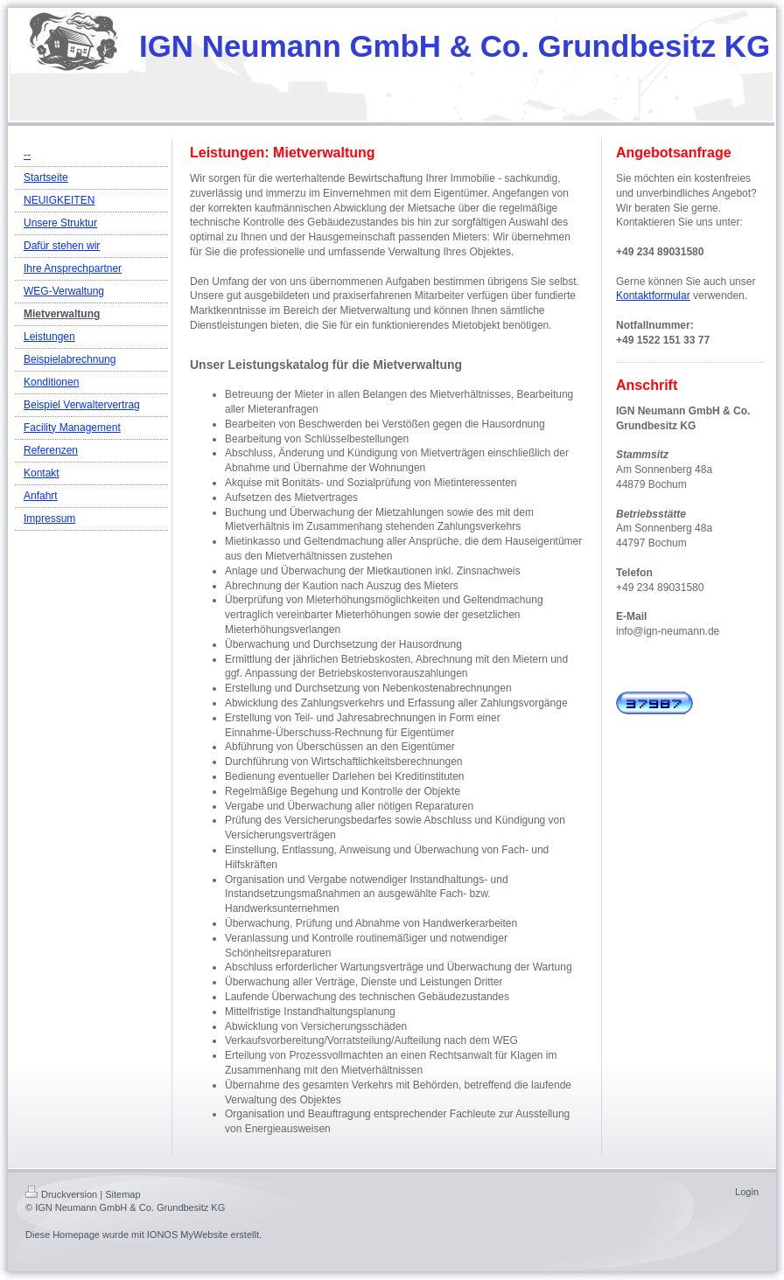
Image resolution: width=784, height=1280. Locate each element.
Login (747, 1191)
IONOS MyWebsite (187, 1234)
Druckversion (61, 1194)
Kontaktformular (653, 295)
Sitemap (122, 1194)
